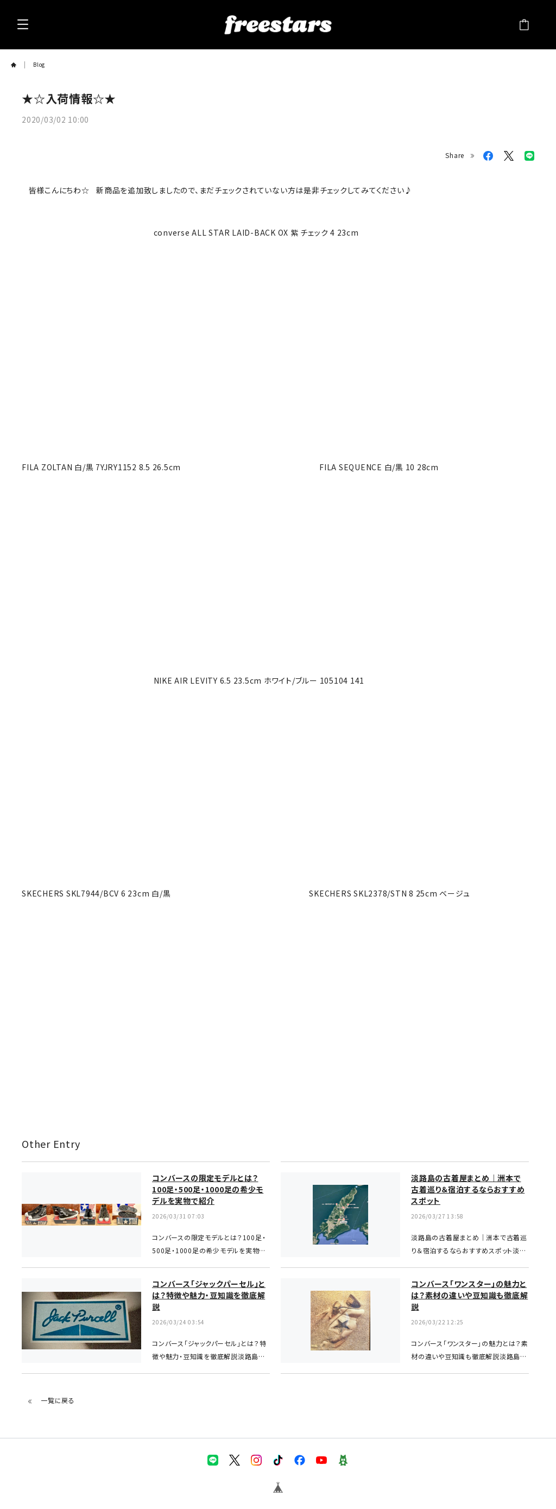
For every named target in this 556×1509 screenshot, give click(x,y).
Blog (39, 64)
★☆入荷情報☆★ (69, 98)
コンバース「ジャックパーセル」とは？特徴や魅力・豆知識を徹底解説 (209, 1295)
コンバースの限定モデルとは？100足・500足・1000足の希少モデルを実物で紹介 (207, 1189)
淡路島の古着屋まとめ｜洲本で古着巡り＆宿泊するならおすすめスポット (468, 1189)
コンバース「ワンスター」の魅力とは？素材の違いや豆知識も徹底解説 (469, 1295)
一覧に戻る (51, 1400)
